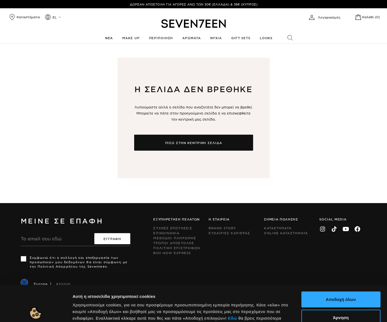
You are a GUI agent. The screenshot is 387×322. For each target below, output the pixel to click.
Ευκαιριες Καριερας (229, 233)
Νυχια (216, 38)
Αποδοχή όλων (341, 263)
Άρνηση (341, 281)
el (55, 17)
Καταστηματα (278, 228)
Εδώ (232, 282)
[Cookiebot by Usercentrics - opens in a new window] (36, 311)
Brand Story (222, 228)
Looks (266, 38)
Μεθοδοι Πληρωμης (174, 238)
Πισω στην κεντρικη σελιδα (193, 143)
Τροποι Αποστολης (173, 243)
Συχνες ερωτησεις (172, 228)
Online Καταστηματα (286, 233)
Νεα (109, 38)
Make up (130, 38)
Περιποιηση (161, 38)
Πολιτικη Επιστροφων (176, 248)
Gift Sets (240, 38)
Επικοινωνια (166, 233)
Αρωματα (191, 38)
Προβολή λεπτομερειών (301, 311)
